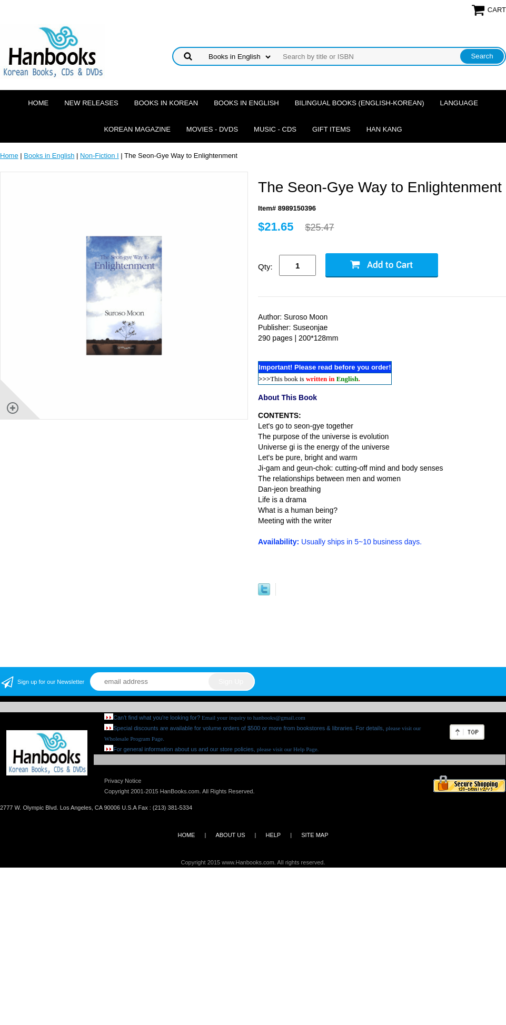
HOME (186, 835)
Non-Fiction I (99, 156)
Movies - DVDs (212, 129)
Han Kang (384, 129)
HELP (273, 835)
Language (459, 103)
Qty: (265, 266)
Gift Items (331, 129)
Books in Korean (166, 103)
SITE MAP (314, 835)
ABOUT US (230, 835)
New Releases (91, 103)
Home (38, 103)
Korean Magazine (137, 129)
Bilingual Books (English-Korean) (359, 103)
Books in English (246, 103)
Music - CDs (275, 129)
